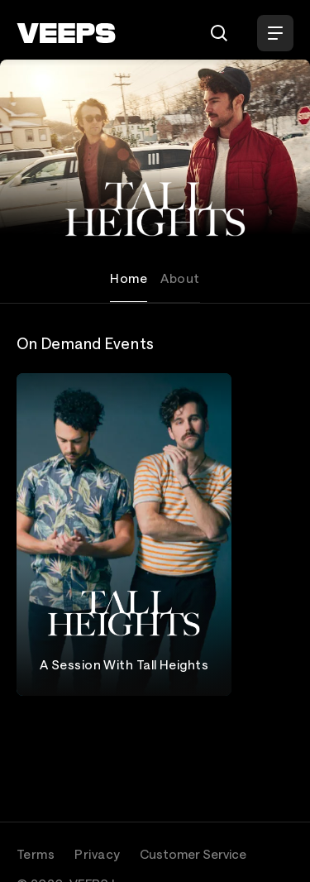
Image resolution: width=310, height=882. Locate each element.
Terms (36, 853)
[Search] (219, 33)
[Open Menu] (275, 33)
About (179, 278)
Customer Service (193, 853)
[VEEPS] (66, 33)
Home (128, 278)
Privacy (97, 853)
